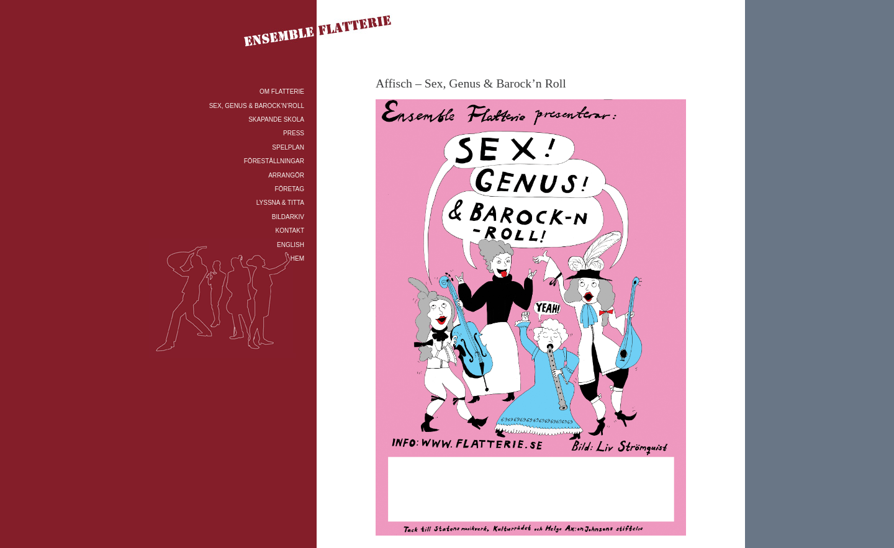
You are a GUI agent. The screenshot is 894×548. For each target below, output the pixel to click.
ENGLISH (290, 244)
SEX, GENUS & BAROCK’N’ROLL (256, 105)
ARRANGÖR (286, 175)
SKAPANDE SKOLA (276, 119)
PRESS (293, 133)
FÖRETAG (289, 189)
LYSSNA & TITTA (280, 202)
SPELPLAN (288, 147)
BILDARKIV (288, 216)
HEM (297, 258)
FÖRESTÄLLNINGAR (274, 161)
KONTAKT (290, 230)
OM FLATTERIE (282, 91)
